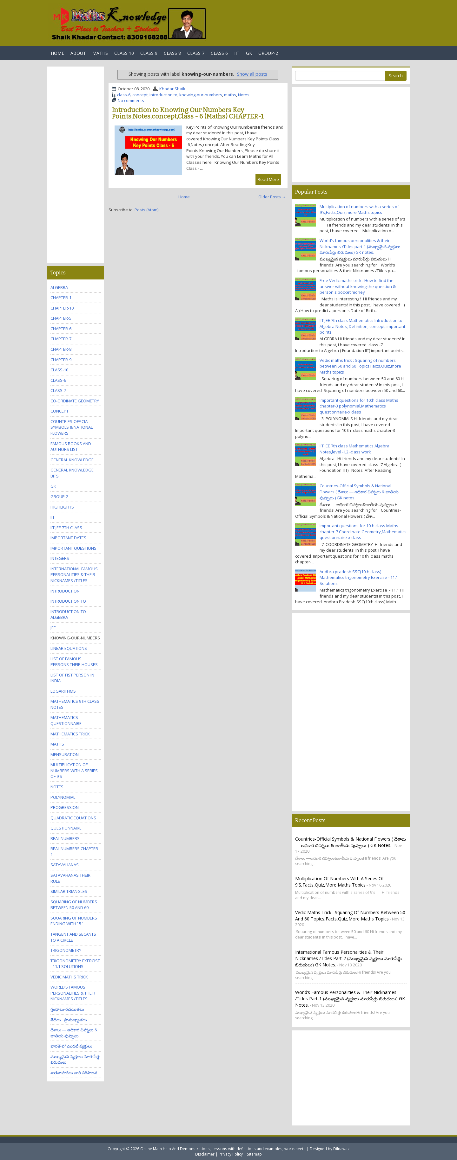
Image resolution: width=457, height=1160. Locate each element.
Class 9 (148, 53)
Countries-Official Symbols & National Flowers (71, 427)
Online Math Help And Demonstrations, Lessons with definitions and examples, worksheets (223, 1148)
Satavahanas (64, 865)
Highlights (62, 507)
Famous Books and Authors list (70, 446)
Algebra (59, 287)
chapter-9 (60, 359)
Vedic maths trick (69, 977)
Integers (59, 558)
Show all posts (252, 74)
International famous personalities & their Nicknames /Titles (74, 574)
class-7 (58, 390)
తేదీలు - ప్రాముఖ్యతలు (68, 1019)
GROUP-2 (59, 496)
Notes (243, 95)
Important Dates (68, 538)
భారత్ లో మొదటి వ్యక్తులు (71, 1046)
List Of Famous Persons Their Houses (74, 662)
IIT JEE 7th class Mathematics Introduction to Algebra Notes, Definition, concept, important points (362, 326)
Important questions (73, 548)
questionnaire (66, 828)
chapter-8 (60, 349)
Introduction (65, 591)
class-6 (123, 95)
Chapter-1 (60, 297)
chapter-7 (60, 339)
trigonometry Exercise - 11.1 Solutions (75, 964)
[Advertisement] (75, 165)
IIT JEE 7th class (66, 527)
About (78, 53)
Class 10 (124, 53)
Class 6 (219, 53)
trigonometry (65, 950)
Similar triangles (68, 891)
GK (249, 53)
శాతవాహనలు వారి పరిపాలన (73, 1072)
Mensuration (64, 754)
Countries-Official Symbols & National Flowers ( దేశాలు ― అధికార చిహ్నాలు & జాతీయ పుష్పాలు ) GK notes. (359, 491)
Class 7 (195, 53)
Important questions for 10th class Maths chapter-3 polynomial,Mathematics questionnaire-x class (359, 406)
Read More (268, 179)
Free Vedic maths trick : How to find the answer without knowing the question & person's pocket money (358, 286)
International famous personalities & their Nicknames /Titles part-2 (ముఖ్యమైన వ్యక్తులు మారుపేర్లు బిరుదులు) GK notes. (348, 958)
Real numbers (65, 838)
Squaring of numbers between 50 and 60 (73, 905)
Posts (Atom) (146, 210)
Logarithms (63, 691)
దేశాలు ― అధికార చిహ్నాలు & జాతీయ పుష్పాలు (73, 1033)
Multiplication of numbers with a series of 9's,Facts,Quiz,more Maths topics (359, 209)
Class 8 (172, 53)
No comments (131, 100)
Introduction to (163, 95)
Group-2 (268, 53)
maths (230, 95)
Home (57, 53)
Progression (64, 807)
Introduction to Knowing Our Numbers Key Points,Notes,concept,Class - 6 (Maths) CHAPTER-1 (188, 113)
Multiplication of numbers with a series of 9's (74, 770)
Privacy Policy (231, 1154)
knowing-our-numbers (200, 95)
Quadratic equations (73, 818)
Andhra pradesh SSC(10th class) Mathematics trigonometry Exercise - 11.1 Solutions (359, 577)
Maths (100, 53)
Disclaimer (205, 1154)
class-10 (59, 370)
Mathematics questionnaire (66, 720)
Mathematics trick (70, 734)
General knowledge (72, 460)
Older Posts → (272, 197)
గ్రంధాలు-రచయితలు (67, 1009)
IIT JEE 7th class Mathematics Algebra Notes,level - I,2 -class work (354, 449)
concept (140, 95)
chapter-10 (62, 308)
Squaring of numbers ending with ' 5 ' (73, 921)
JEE (53, 628)
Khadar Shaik (172, 89)
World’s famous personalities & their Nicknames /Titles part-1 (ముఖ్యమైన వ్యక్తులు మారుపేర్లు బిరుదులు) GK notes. (360, 246)
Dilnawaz (341, 1148)
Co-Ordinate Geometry (74, 401)
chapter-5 (60, 318)
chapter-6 (60, 328)
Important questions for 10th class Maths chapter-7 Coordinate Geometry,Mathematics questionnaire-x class (363, 531)
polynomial (62, 797)
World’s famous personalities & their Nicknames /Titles (72, 993)
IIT (237, 53)
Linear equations (68, 648)
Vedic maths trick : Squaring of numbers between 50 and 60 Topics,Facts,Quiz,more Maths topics (360, 366)
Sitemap (254, 1154)
